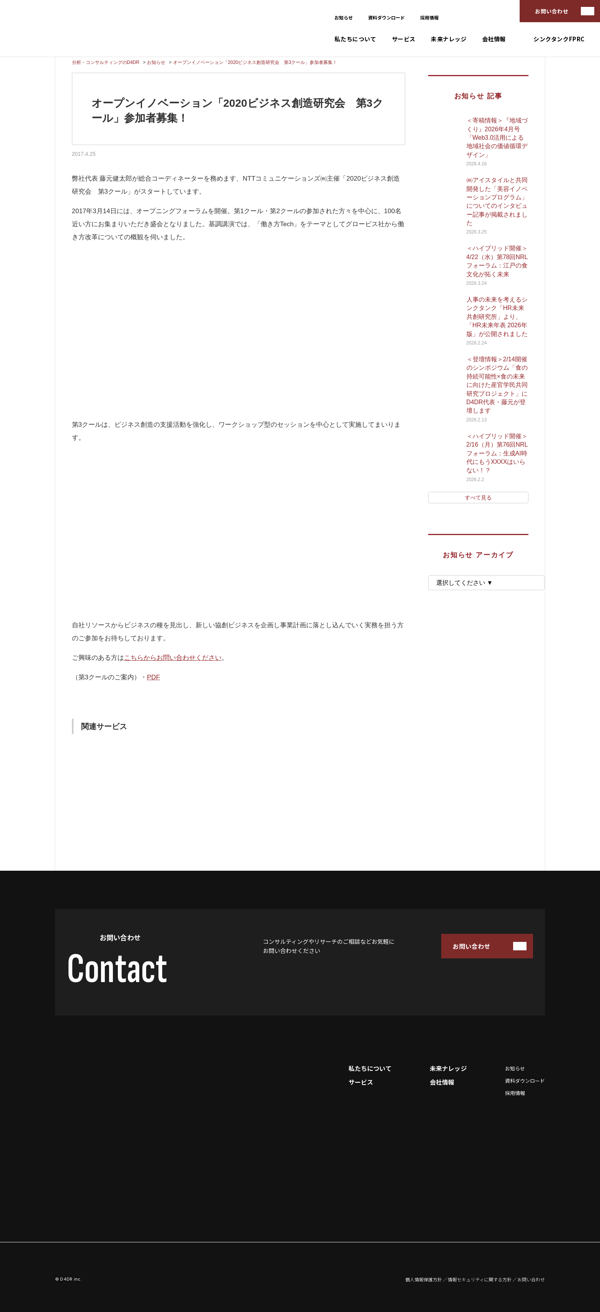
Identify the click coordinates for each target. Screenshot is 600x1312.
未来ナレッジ (449, 39)
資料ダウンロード (386, 17)
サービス (404, 39)
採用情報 (429, 17)
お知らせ (343, 17)
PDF (153, 677)
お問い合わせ (551, 11)
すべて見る (478, 497)
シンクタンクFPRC (559, 39)
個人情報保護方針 (423, 1279)
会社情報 (494, 39)
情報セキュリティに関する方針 (480, 1279)
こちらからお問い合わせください (173, 657)
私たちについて (355, 39)
